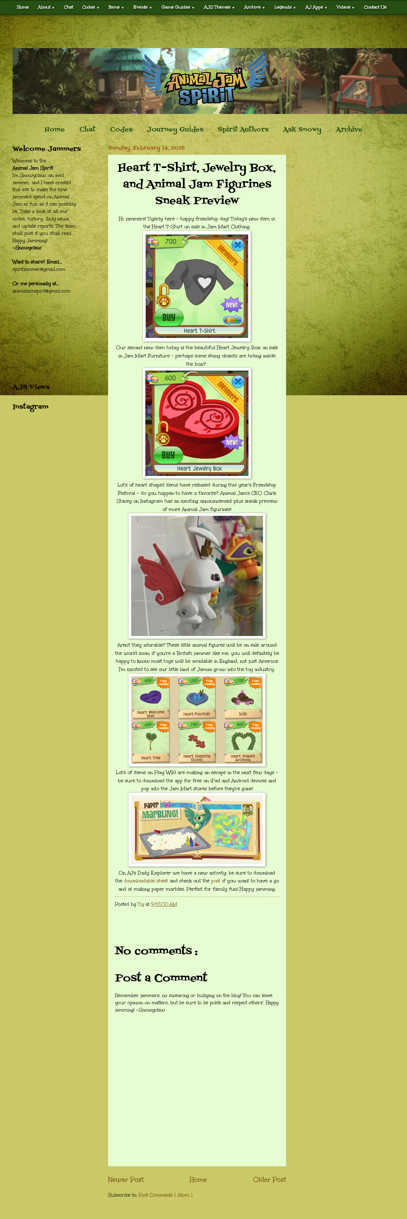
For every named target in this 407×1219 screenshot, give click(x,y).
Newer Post (126, 1179)
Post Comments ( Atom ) (165, 1195)
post (215, 880)
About (46, 7)
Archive (254, 7)
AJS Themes (219, 7)
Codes (91, 7)
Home (23, 7)
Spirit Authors (243, 129)
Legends (285, 7)
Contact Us (375, 7)
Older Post (269, 1179)
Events (142, 7)
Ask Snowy (302, 129)
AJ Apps (316, 7)
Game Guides (178, 7)
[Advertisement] (204, 31)
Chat (68, 7)
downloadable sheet (146, 880)
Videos (346, 7)
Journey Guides (175, 129)
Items (116, 7)
